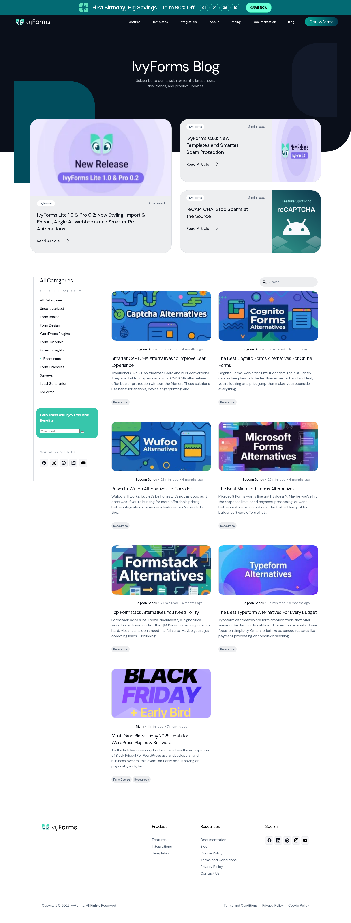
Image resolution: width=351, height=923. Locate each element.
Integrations (189, 22)
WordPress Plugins (55, 332)
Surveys (46, 372)
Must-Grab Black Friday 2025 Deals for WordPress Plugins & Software (154, 746)
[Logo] (33, 22)
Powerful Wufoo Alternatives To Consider (156, 488)
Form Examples (52, 364)
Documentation (264, 22)
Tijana (127, 733)
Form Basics (49, 316)
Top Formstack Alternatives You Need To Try (160, 612)
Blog (291, 22)
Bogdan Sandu (134, 349)
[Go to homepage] (59, 834)
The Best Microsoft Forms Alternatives (261, 488)
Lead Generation (53, 381)
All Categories (51, 300)
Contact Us (210, 880)
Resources (52, 356)
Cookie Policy (212, 860)
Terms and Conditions (219, 866)
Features (134, 22)
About (214, 22)
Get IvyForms (321, 21)
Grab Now (258, 8)
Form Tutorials (51, 340)
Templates (160, 22)
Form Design (50, 324)
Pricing (236, 22)
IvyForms (46, 203)
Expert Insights (52, 348)
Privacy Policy (212, 873)
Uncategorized (52, 308)
